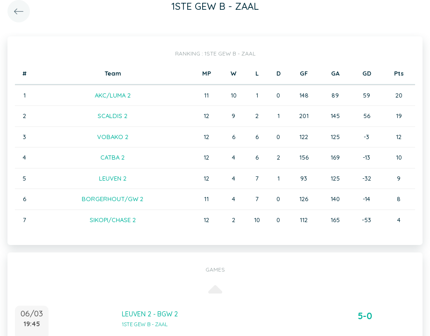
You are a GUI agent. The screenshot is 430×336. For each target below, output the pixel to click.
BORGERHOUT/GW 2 (112, 199)
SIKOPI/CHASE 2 (113, 220)
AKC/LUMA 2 (113, 95)
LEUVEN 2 (113, 178)
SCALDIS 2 (112, 115)
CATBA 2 (112, 157)
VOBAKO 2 (112, 136)
